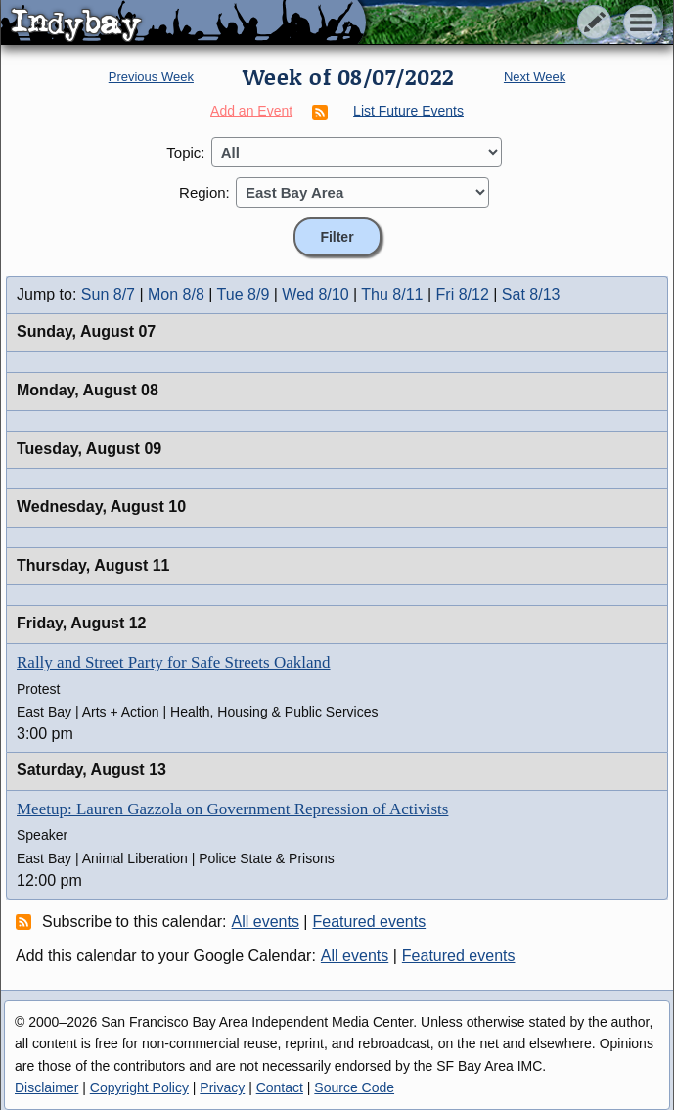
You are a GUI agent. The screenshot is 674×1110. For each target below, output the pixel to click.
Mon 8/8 (176, 294)
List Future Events (408, 110)
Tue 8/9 (243, 294)
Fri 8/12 (462, 294)
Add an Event (251, 110)
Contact (279, 1087)
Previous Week (151, 76)
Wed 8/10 (315, 294)
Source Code (354, 1087)
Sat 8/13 (531, 294)
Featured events (370, 921)
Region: (204, 192)
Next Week (534, 76)
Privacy (222, 1087)
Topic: (185, 152)
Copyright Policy (139, 1087)
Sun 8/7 (108, 294)
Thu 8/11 (392, 294)
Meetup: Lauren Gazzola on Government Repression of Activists (232, 809)
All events (265, 921)
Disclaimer (46, 1087)
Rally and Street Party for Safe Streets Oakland (174, 662)
